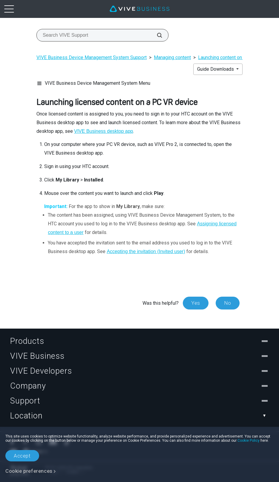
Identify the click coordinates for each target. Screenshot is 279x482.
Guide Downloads (216, 69)
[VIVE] (139, 8)
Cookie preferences (29, 471)
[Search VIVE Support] (156, 35)
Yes (195, 303)
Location (139, 415)
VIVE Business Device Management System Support (91, 57)
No (227, 303)
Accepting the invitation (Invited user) (146, 251)
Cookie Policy (248, 440)
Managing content (172, 57)
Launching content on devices (229, 57)
